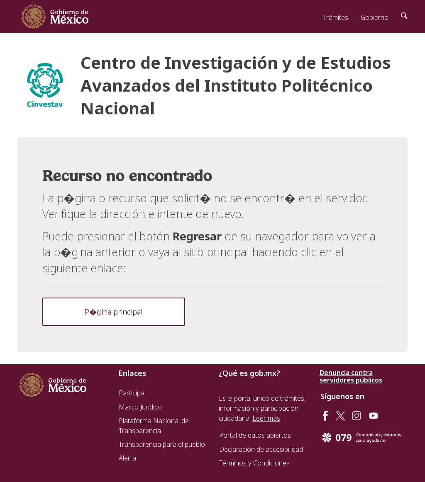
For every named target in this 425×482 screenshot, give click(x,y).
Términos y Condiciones (254, 462)
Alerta (127, 458)
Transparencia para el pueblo (162, 444)
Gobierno (374, 17)
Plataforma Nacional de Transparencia (154, 425)
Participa (131, 392)
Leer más (266, 418)
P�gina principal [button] (114, 312)
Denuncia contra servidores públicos (351, 376)
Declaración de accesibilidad (261, 449)
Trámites (335, 17)
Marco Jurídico (140, 407)
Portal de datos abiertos (255, 435)
